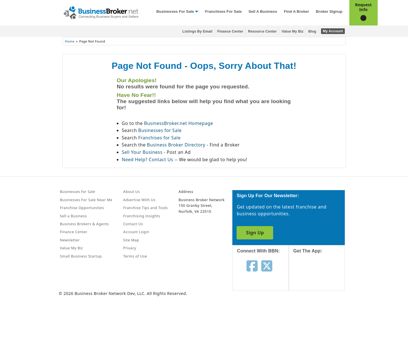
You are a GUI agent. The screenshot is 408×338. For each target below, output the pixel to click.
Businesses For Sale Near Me (86, 199)
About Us (131, 191)
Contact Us (133, 223)
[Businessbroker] (100, 12)
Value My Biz (292, 31)
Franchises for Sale (223, 11)
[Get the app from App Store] (321, 277)
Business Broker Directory (176, 145)
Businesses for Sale (175, 11)
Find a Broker (296, 11)
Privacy (129, 247)
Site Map (131, 240)
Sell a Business (262, 11)
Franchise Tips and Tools (145, 207)
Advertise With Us (139, 199)
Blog (312, 31)
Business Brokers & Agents (84, 223)
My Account (333, 31)
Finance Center (230, 31)
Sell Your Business (143, 152)
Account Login (136, 231)
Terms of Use (135, 256)
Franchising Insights (141, 215)
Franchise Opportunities (82, 207)
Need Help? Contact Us (148, 159)
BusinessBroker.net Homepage (178, 123)
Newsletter (70, 240)
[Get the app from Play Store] (321, 315)
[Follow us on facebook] (252, 265)
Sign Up (255, 232)
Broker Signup (329, 11)
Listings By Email (197, 31)
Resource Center (262, 31)
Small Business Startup (81, 256)
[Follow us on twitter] (266, 265)
